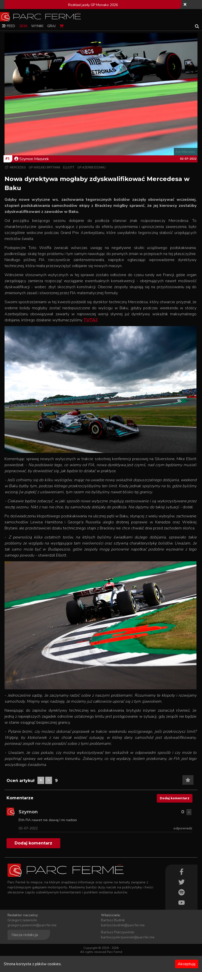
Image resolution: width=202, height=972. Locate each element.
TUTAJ (90, 320)
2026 (23, 26)
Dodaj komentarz (174, 798)
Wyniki (37, 26)
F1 (7, 158)
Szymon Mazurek (31, 159)
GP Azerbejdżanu (91, 167)
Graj (51, 26)
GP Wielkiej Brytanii (44, 167)
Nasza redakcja (25, 935)
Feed (8, 26)
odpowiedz (182, 828)
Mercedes (18, 167)
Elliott (68, 167)
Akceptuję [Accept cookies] (187, 964)
